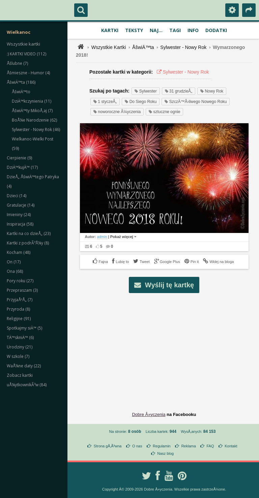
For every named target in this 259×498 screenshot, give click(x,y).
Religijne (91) (19, 318)
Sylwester (145, 91)
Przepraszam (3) (22, 290)
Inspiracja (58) (20, 224)
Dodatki (216, 30)
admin (102, 237)
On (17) (14, 262)
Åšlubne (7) (17, 63)
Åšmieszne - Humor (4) (28, 73)
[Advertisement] (168, 347)
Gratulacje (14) (20, 205)
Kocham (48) (18, 252)
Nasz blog (165, 453)
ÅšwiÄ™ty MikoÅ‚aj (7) (32, 110)
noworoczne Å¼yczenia (117, 111)
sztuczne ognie (164, 111)
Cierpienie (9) (19, 158)
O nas (137, 446)
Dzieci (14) (16, 196)
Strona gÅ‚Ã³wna (108, 446)
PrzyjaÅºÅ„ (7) (19, 300)
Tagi (175, 30)
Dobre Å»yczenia (148, 414)
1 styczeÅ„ (105, 101)
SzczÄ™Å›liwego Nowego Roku (196, 101)
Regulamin (162, 446)
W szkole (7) (18, 356)
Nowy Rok (211, 91)
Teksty (134, 30)
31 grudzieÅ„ (178, 91)
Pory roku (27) (20, 281)
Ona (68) (15, 271)
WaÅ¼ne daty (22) (24, 366)
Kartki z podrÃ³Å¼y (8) (28, 243)
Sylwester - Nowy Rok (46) (36, 129)
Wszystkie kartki (23, 44)
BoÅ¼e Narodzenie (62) (34, 120)
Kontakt (231, 446)
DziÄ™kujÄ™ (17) (22, 167)
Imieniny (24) (19, 214)
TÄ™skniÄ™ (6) (20, 337)
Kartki (109, 30)
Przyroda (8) (18, 309)
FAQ (210, 446)
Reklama (188, 446)
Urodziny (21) (19, 347)
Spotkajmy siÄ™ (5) (24, 328)
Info (193, 30)
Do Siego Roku (140, 101)
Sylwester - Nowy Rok (183, 47)
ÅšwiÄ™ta (143, 47)
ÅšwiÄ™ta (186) (21, 82)
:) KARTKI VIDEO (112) (26, 54)
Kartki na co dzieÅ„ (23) (29, 233)
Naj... (156, 30)
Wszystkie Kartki (108, 47)
